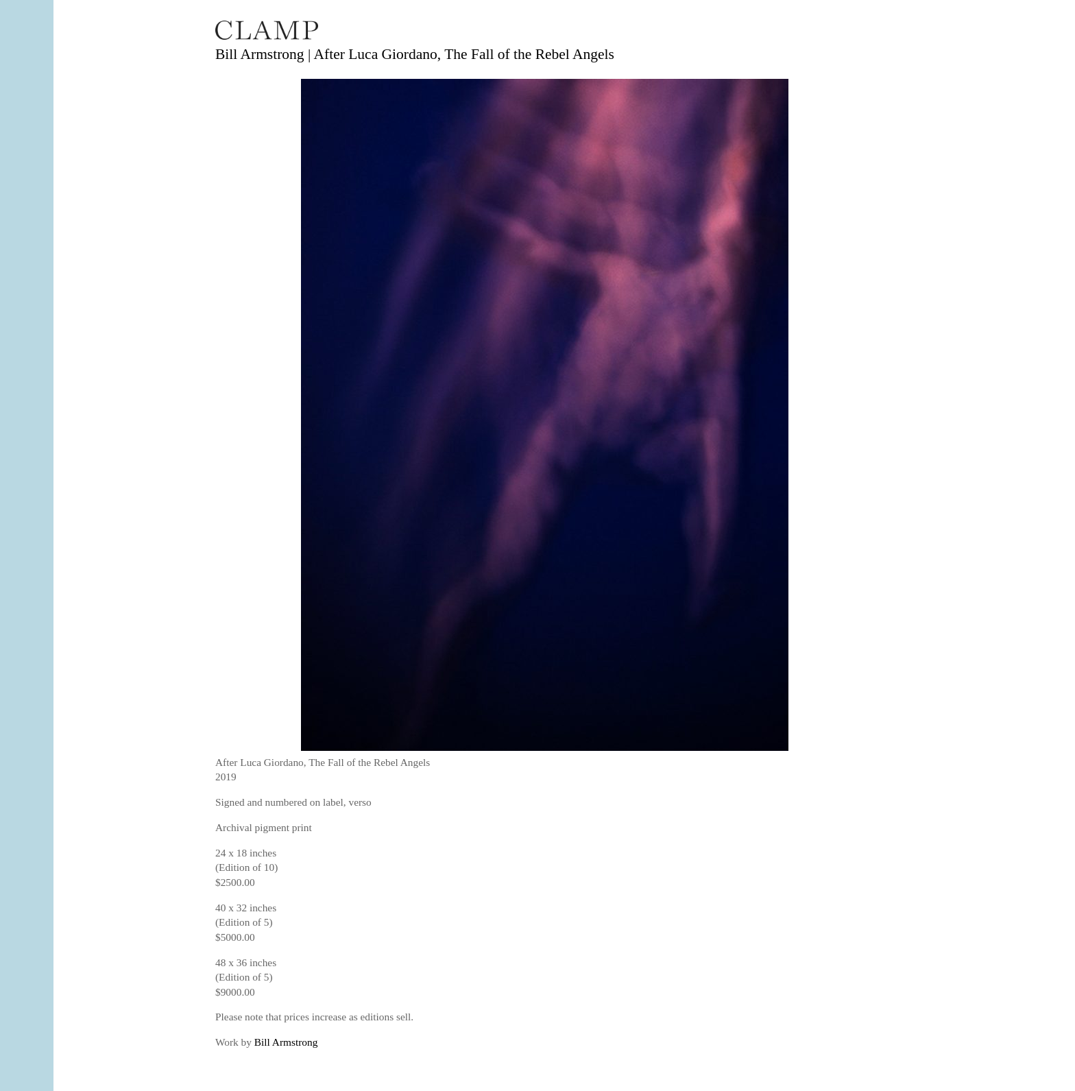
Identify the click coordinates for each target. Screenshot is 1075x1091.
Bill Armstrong (286, 1042)
